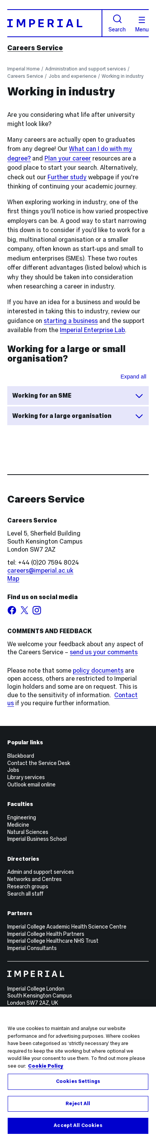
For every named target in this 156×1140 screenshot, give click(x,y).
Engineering (21, 817)
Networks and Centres (34, 879)
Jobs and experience (73, 76)
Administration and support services (85, 69)
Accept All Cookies (78, 1125)
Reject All (78, 1104)
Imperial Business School (37, 838)
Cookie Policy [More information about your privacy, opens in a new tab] (45, 1066)
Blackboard (20, 755)
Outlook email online (31, 784)
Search (117, 23)
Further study (67, 177)
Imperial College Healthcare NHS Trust (53, 940)
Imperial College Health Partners (45, 933)
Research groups (27, 886)
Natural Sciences (27, 832)
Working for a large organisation (78, 416)
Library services (26, 777)
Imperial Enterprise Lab (92, 330)
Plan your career (67, 158)
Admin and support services (40, 871)
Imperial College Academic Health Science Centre (66, 926)
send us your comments (104, 652)
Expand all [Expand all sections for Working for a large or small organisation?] (133, 376)
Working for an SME (78, 395)
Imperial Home (23, 69)
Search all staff (25, 893)
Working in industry (122, 76)
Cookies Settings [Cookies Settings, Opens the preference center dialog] (78, 1081)
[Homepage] (54, 23)
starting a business (71, 320)
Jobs (13, 770)
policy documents (98, 670)
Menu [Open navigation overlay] (142, 24)
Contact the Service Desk (38, 763)
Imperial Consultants (32, 948)
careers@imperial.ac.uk (40, 570)
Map (13, 578)
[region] (78, 1073)
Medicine (18, 824)
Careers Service (35, 47)
